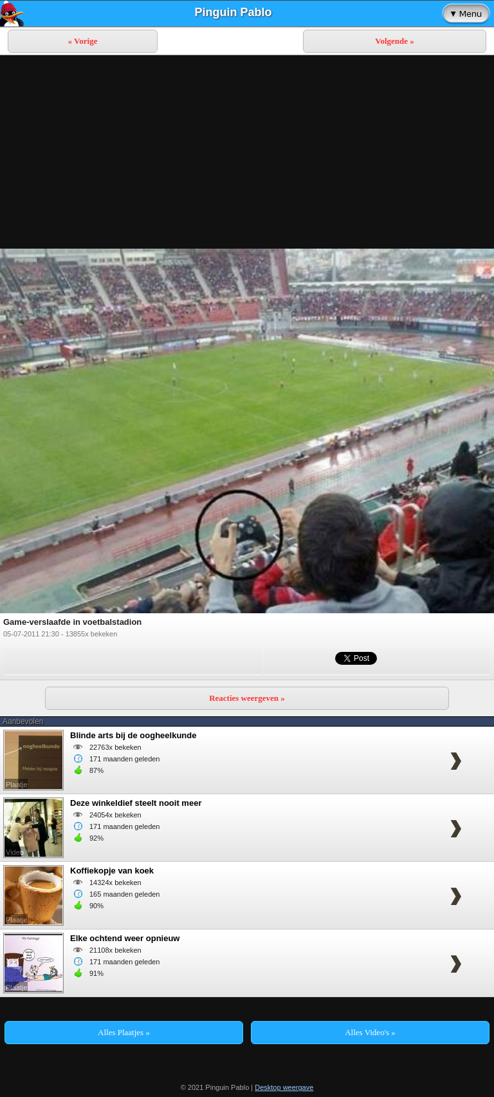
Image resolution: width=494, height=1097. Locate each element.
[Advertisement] (247, 152)
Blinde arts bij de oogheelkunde (133, 735)
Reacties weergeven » (247, 698)
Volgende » (394, 41)
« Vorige (83, 41)
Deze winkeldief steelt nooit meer (135, 803)
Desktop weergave (284, 1087)
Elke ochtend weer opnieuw (124, 938)
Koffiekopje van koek (112, 870)
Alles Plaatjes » (124, 1032)
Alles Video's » (370, 1032)
